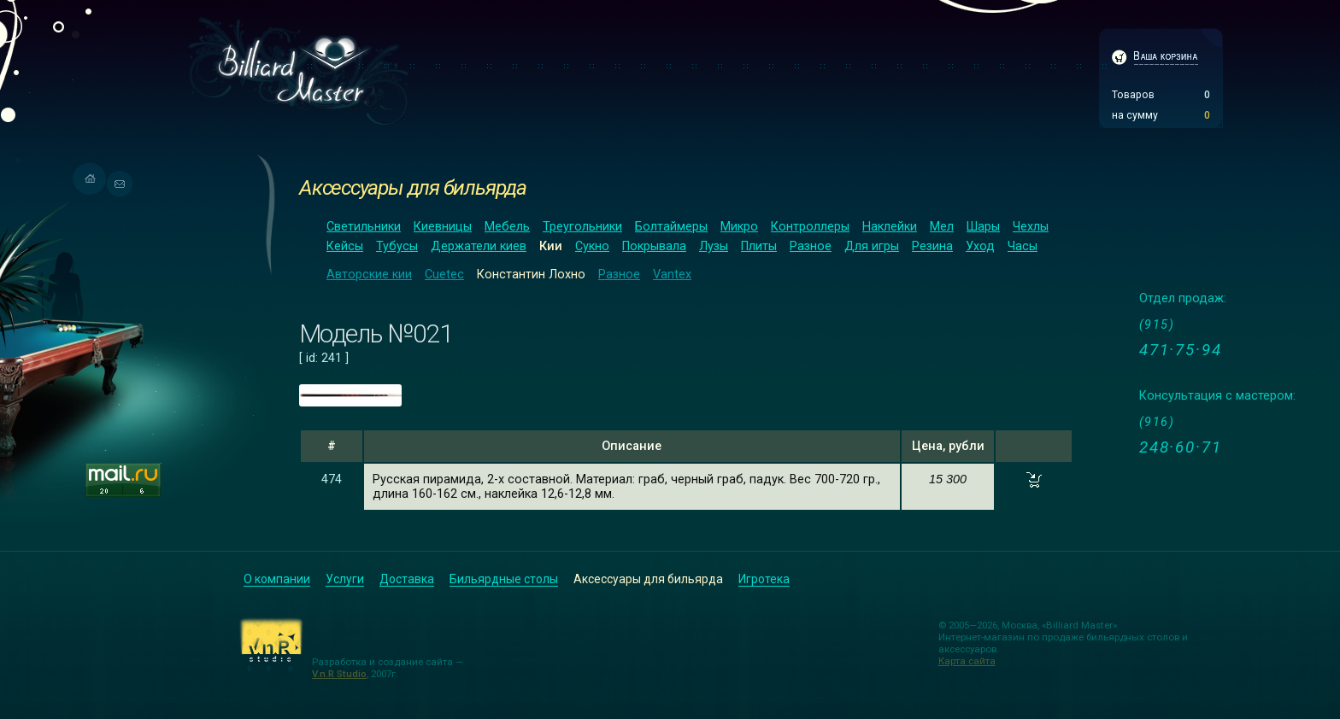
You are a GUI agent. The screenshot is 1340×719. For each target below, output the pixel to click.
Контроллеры (810, 226)
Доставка (406, 579)
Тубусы (397, 246)
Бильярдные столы (504, 579)
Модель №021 (375, 333)
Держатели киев (478, 246)
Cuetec (444, 274)
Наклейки (889, 226)
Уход (980, 246)
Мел (942, 226)
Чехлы (1031, 226)
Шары (983, 226)
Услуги (345, 579)
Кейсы (344, 246)
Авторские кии (369, 274)
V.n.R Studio (339, 674)
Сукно (592, 246)
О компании (277, 579)
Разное (811, 246)
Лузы (713, 246)
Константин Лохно (531, 274)
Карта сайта (967, 661)
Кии (550, 246)
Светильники (363, 226)
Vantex (672, 274)
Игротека (764, 579)
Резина (932, 246)
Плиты (759, 246)
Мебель (507, 226)
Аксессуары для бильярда (412, 187)
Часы (1022, 246)
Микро (739, 226)
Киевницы (443, 226)
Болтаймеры (671, 226)
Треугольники (582, 226)
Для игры (871, 246)
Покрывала (654, 246)
